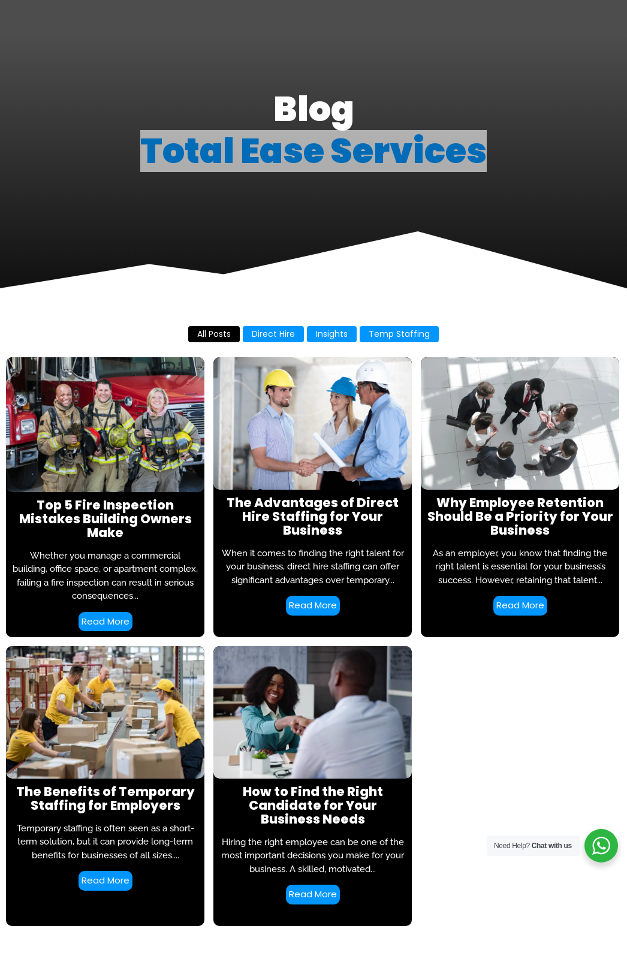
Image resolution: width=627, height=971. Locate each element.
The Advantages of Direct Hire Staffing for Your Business (313, 516)
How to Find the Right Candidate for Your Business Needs (313, 805)
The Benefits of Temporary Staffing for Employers (105, 798)
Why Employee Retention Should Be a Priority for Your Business (520, 516)
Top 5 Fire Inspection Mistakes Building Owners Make (105, 518)
